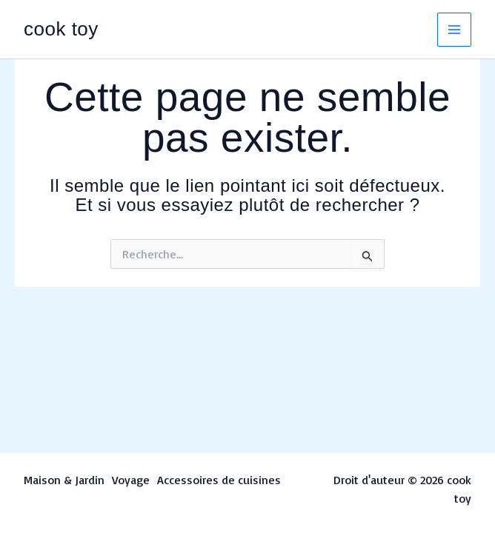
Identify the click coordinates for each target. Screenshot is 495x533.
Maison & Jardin (64, 479)
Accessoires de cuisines (219, 479)
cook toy (61, 29)
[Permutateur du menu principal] (454, 30)
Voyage (131, 479)
